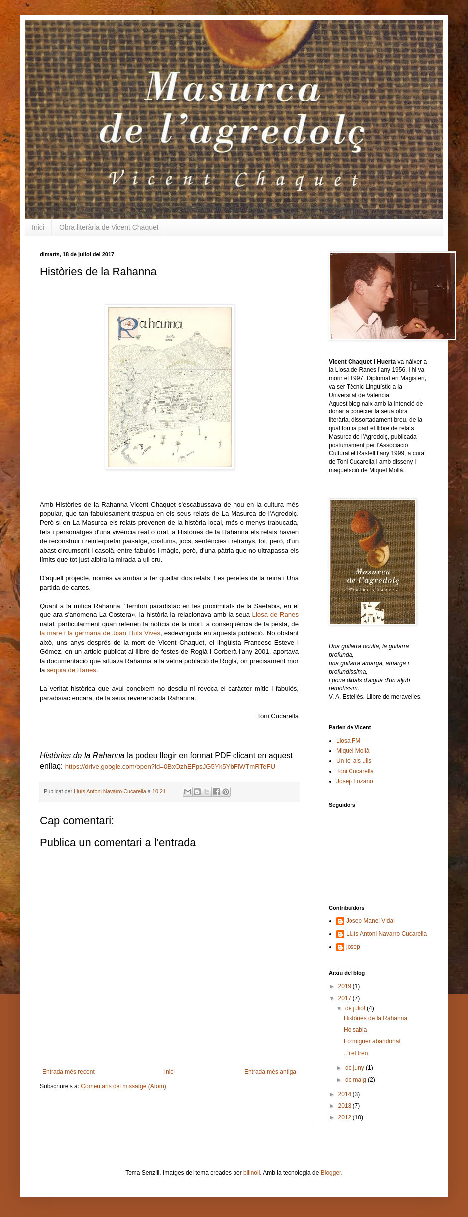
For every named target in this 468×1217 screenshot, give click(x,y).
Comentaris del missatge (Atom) (123, 1086)
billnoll (251, 1172)
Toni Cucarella (355, 771)
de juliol (356, 1008)
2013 (345, 1105)
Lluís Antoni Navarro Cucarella (111, 791)
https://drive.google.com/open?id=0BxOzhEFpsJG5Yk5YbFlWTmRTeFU (171, 766)
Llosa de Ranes (275, 614)
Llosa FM (348, 740)
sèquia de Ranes (71, 670)
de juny (355, 1067)
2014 (345, 1094)
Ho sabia (355, 1029)
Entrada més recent (68, 1071)
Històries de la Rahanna (375, 1018)
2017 (345, 998)
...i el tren (356, 1053)
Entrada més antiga (270, 1071)
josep (353, 946)
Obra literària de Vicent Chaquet (109, 227)
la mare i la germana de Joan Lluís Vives (100, 633)
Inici (38, 227)
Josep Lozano (354, 781)
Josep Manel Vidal (370, 920)
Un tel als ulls (353, 760)
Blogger (331, 1172)
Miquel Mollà (352, 750)
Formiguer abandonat (372, 1041)
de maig (356, 1079)
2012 (345, 1117)
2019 (345, 986)
